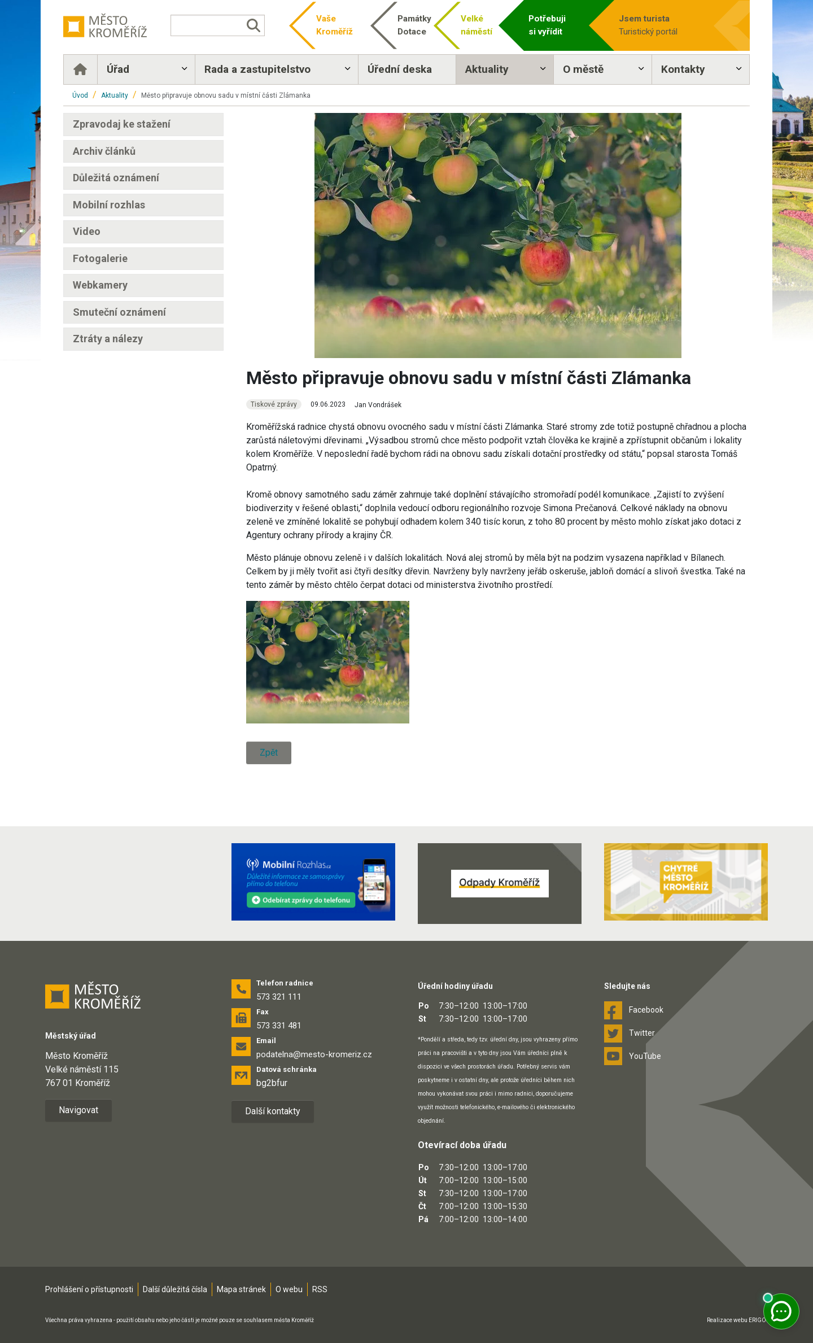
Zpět (269, 752)
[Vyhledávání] (217, 25)
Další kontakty (272, 1111)
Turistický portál (662, 24)
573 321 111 (278, 997)
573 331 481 (278, 1026)
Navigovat (78, 1110)
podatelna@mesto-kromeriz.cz (314, 1054)
